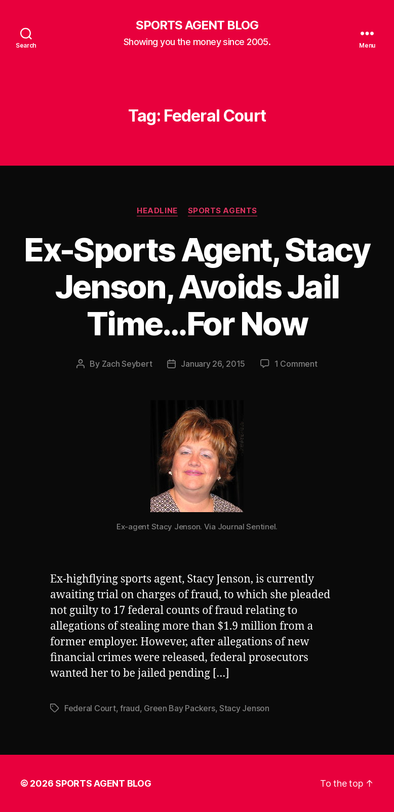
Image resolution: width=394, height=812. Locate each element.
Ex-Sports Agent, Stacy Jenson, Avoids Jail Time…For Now (197, 286)
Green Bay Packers (179, 708)
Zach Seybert (127, 364)
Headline (157, 210)
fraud (130, 708)
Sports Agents (222, 210)
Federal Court (90, 708)
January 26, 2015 (213, 364)
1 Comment (296, 364)
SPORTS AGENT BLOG (197, 25)
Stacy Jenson (244, 708)
